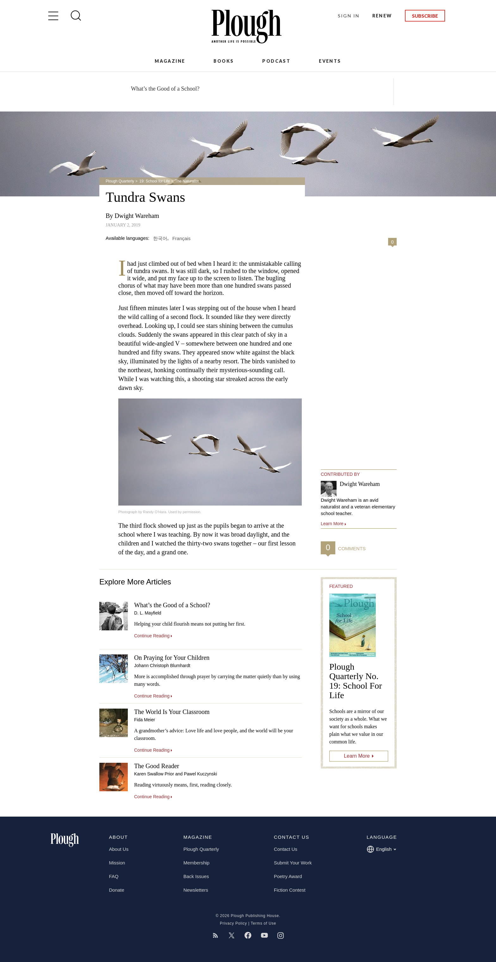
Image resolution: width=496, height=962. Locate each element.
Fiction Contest (290, 890)
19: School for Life (154, 181)
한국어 (160, 238)
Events (330, 61)
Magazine (170, 61)
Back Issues (196, 876)
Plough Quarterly (120, 181)
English (381, 849)
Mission (117, 862)
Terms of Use (263, 923)
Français (181, 238)
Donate (116, 890)
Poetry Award (288, 876)
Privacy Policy (233, 923)
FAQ (114, 876)
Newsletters (195, 890)
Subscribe (425, 16)
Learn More (357, 756)
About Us (119, 849)
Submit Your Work (293, 862)
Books (224, 61)
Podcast (276, 61)
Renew (382, 15)
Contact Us (285, 849)
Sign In (349, 15)
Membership (196, 862)
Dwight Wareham (137, 215)
